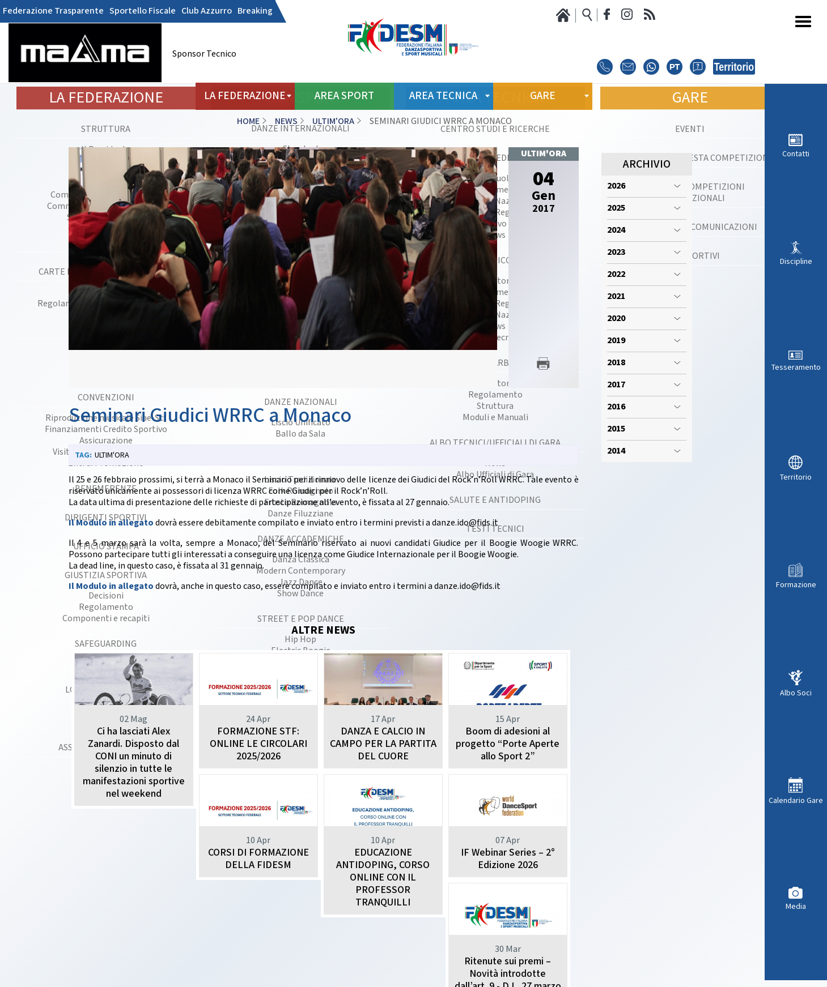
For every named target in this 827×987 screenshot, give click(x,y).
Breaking (255, 11)
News (286, 121)
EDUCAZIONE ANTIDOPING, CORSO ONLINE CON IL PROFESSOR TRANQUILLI (258, 914)
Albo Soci (796, 693)
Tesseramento (796, 367)
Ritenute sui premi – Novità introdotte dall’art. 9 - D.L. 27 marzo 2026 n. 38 (508, 908)
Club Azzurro (206, 11)
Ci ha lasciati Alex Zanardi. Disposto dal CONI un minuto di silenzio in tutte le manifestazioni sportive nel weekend (134, 762)
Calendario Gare (796, 800)
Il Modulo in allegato (111, 523)
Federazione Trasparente (53, 11)
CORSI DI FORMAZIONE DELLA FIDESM (133, 896)
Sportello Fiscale (142, 11)
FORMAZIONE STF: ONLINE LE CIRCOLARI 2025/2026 (258, 744)
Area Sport (344, 96)
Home (248, 121)
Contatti (795, 154)
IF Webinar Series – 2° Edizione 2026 (383, 896)
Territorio (796, 477)
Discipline (796, 261)
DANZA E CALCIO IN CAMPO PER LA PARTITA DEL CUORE (383, 744)
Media (796, 906)
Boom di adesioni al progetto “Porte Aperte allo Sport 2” (507, 744)
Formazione (796, 584)
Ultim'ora (333, 121)
